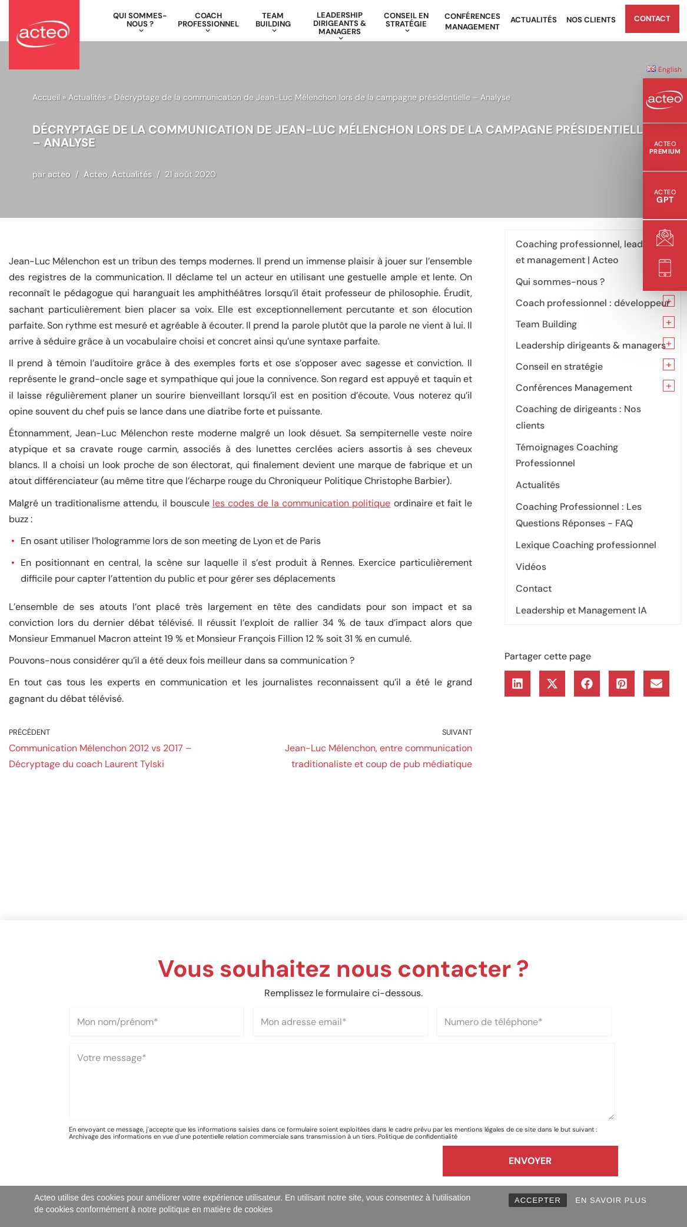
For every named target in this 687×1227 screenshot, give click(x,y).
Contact (652, 19)
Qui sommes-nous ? (560, 282)
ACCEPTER (538, 1200)
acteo (59, 174)
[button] (141, 30)
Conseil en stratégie (559, 366)
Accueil (46, 97)
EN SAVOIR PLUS (610, 1200)
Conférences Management (472, 21)
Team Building (546, 324)
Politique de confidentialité (417, 1136)
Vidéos (531, 567)
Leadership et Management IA (581, 610)
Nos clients (591, 20)
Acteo (96, 174)
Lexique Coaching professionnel (586, 545)
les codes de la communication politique (302, 503)
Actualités (533, 20)
